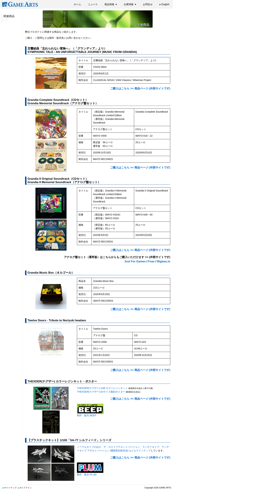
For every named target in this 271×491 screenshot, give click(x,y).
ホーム (77, 4)
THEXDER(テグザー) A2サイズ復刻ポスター (101, 391)
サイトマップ (9, 488)
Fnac (151, 261)
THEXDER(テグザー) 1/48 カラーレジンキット (102, 388)
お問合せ (148, 4)
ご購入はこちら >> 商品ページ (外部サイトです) (140, 88)
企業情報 (128, 4)
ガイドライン (24, 488)
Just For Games (135, 261)
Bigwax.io (163, 261)
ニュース (93, 4)
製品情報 (109, 4)
